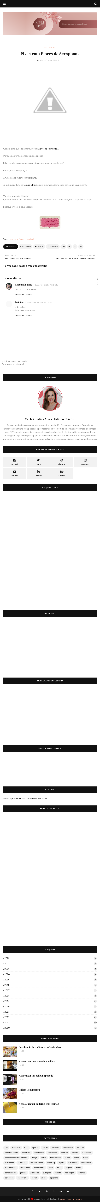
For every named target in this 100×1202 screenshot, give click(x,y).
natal (51, 1168)
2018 (50, 985)
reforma (81, 1173)
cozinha (75, 1153)
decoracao (13, 239)
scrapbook (29, 239)
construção (52, 1153)
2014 (50, 1006)
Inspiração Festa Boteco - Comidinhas (40, 1047)
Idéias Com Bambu (29, 1089)
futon (85, 1158)
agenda (35, 1147)
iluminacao (9, 1163)
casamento (39, 1153)
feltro (43, 1158)
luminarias (72, 1163)
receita (58, 1173)
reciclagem (69, 1173)
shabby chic (22, 1178)
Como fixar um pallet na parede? (36, 1075)
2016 (50, 995)
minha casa (25, 1168)
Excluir (29, 294)
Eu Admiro (16, 1147)
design (34, 1158)
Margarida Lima (23, 284)
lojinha (61, 1163)
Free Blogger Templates (71, 1199)
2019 (50, 979)
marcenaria (86, 1163)
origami (69, 1168)
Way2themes (42, 1199)
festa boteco (55, 1158)
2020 (50, 974)
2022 (50, 963)
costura (64, 1153)
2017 (50, 990)
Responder (19, 294)
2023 (50, 958)
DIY (6, 1147)
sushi (43, 1178)
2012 (50, 1017)
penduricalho (10, 1173)
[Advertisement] (50, 649)
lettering (51, 1163)
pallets (79, 1168)
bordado (80, 1147)
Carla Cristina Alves (48, 60)
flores (21, 239)
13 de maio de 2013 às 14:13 (46, 285)
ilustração (22, 1163)
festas (67, 1158)
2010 (50, 1028)
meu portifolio (10, 1168)
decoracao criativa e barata (16, 1158)
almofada (55, 1147)
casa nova (26, 1153)
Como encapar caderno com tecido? (39, 1103)
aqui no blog (30, 184)
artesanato (68, 1147)
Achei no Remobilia (47, 148)
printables (34, 1173)
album (45, 1147)
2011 (50, 1022)
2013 (50, 1011)
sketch (34, 1178)
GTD (26, 1147)
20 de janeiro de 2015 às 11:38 (39, 302)
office (59, 1168)
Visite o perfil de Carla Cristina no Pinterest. (25, 798)
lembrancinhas (36, 1163)
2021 (50, 969)
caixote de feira (11, 1153)
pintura (23, 1173)
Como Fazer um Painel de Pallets (37, 1061)
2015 (50, 1001)
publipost (47, 1173)
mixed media (39, 1168)
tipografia (54, 1178)
